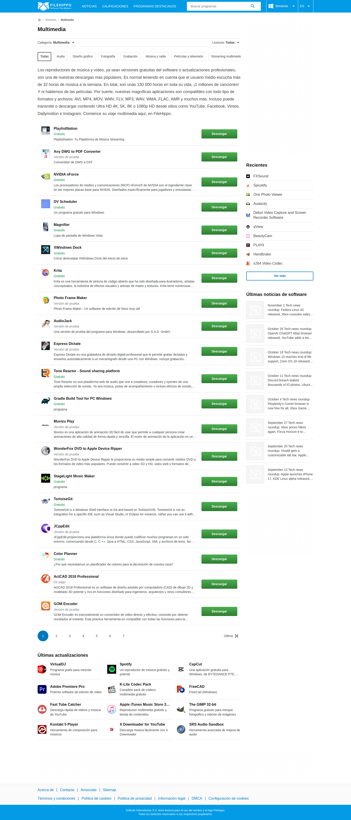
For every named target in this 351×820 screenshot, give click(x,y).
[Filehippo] (54, 6)
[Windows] (50, 20)
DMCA (197, 798)
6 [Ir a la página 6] (110, 636)
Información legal (171, 798)
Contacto (67, 790)
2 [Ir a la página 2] (56, 636)
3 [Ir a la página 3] (70, 636)
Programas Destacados (155, 6)
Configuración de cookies (228, 798)
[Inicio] (39, 20)
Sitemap (109, 790)
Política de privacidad (135, 798)
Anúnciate (88, 790)
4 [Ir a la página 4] (83, 636)
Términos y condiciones (56, 798)
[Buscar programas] (252, 6)
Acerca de (46, 790)
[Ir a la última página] (231, 636)
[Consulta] (224, 6)
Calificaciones (115, 6)
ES (305, 6)
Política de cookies (96, 798)
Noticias (89, 6)
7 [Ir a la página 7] (123, 636)
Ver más (280, 276)
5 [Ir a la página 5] (97, 636)
